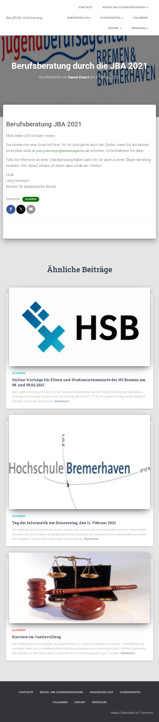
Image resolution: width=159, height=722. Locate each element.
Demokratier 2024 (78, 17)
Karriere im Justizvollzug (36, 636)
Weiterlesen (61, 401)
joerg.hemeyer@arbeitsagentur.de (63, 150)
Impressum (140, 28)
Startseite (85, 7)
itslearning (140, 17)
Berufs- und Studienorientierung (125, 7)
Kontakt (114, 28)
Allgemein (30, 199)
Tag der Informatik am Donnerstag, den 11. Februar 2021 (64, 522)
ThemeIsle (146, 712)
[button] (147, 7)
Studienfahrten (111, 17)
